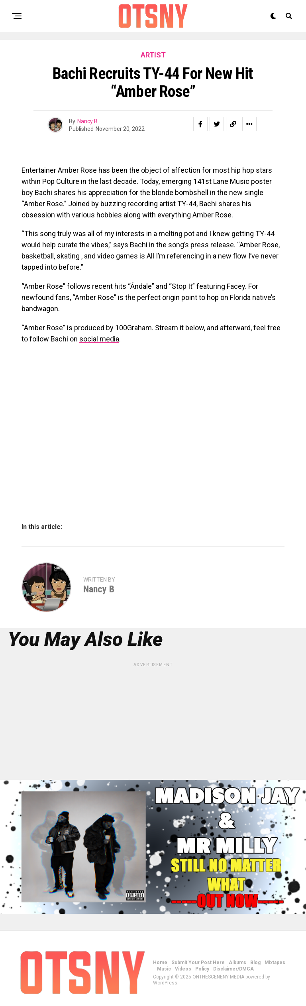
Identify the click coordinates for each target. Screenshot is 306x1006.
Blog (255, 962)
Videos (183, 969)
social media (99, 339)
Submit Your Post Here (198, 962)
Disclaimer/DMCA (233, 969)
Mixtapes (275, 962)
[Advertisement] (153, 724)
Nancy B (87, 121)
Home (160, 962)
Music (164, 969)
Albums (237, 962)
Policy (202, 969)
